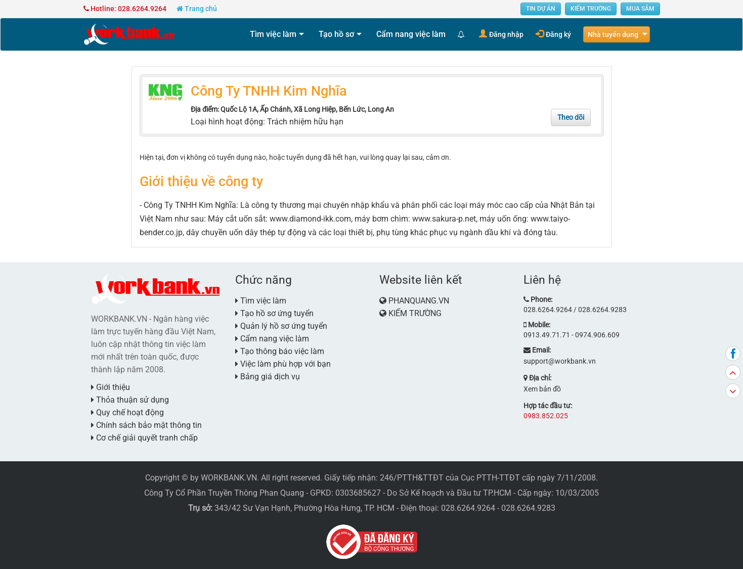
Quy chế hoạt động (127, 412)
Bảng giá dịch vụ (267, 376)
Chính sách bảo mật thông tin (146, 425)
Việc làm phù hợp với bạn (283, 364)
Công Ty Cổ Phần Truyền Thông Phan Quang (224, 493)
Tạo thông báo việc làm (279, 351)
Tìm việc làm (273, 34)
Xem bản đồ (542, 389)
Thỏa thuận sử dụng (130, 400)
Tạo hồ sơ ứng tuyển (274, 313)
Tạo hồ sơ (336, 34)
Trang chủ (197, 9)
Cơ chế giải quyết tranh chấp (144, 438)
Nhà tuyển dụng (613, 34)
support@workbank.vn (559, 361)
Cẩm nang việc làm (411, 34)
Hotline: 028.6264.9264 (124, 9)
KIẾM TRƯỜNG (591, 8)
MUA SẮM (640, 8)
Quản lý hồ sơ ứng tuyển (281, 326)
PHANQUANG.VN (418, 300)
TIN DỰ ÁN (540, 8)
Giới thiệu (110, 387)
